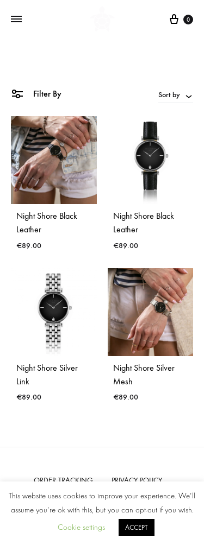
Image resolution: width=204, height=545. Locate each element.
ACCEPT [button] (136, 527)
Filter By (36, 93)
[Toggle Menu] (16, 20)
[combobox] (175, 94)
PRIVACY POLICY (137, 480)
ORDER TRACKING (63, 480)
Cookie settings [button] (81, 527)
